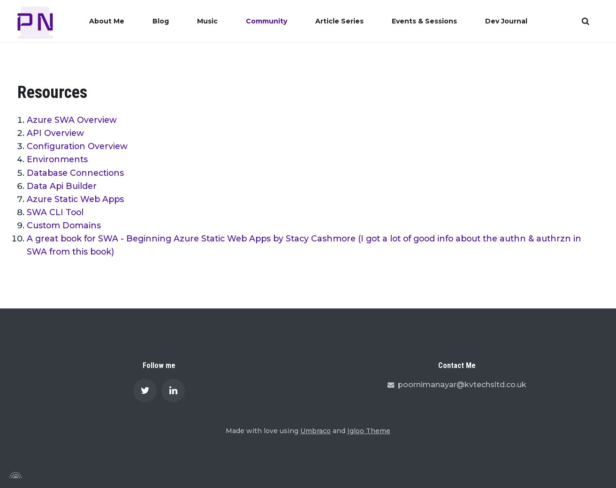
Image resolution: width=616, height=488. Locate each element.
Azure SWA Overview (72, 120)
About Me (106, 21)
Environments (57, 159)
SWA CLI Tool (55, 212)
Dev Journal (506, 21)
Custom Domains (64, 225)
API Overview (55, 133)
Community (266, 21)
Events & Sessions (424, 21)
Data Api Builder (62, 186)
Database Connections (75, 173)
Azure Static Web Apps (75, 199)
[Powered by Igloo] (14, 475)
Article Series (339, 21)
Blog (160, 21)
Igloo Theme (368, 431)
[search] (585, 21)
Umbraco (315, 431)
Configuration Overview (77, 146)
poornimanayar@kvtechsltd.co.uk (457, 384)
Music (207, 21)
